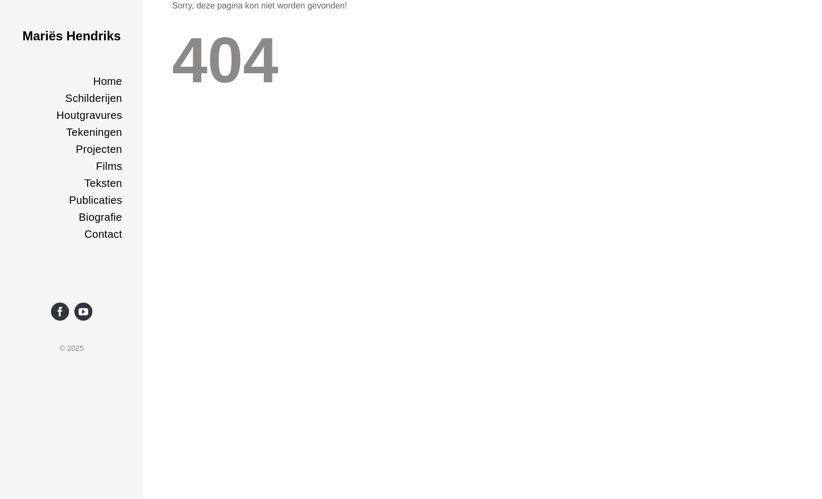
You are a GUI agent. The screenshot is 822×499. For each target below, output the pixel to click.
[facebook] (60, 312)
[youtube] (83, 312)
